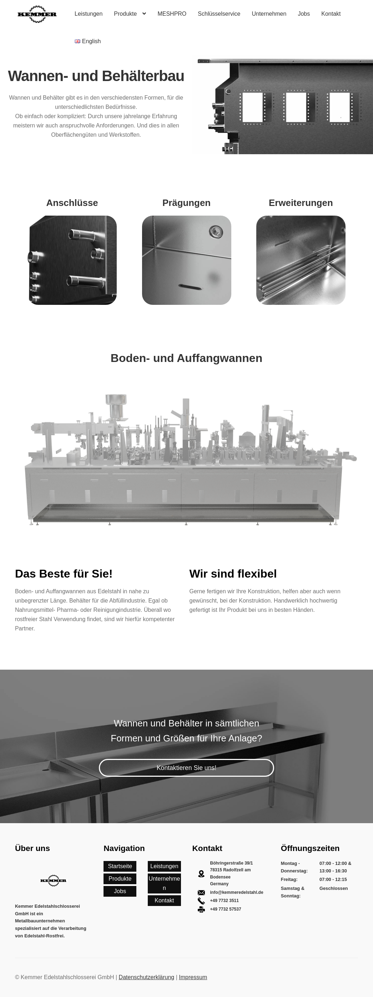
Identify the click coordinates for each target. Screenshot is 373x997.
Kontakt (331, 14)
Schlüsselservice (219, 14)
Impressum (193, 977)
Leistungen (88, 14)
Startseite (120, 866)
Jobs (304, 14)
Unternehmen (269, 14)
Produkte (125, 14)
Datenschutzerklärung (147, 977)
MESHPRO (171, 14)
